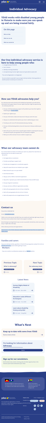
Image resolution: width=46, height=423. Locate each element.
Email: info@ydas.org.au (39, 397)
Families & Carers (27, 403)
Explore (23, 350)
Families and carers (6, 245)
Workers (29, 251)
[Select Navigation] (23, 345)
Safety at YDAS (26, 418)
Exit (42, 400)
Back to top (34, 400)
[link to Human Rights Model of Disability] (23, 288)
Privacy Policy (26, 416)
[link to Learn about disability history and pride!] (23, 310)
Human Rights (14, 110)
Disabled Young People (28, 400)
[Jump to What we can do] (13, 37)
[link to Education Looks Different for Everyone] (23, 299)
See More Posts (23, 318)
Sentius (13, 418)
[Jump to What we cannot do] (13, 42)
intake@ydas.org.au (9, 214)
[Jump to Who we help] (13, 33)
